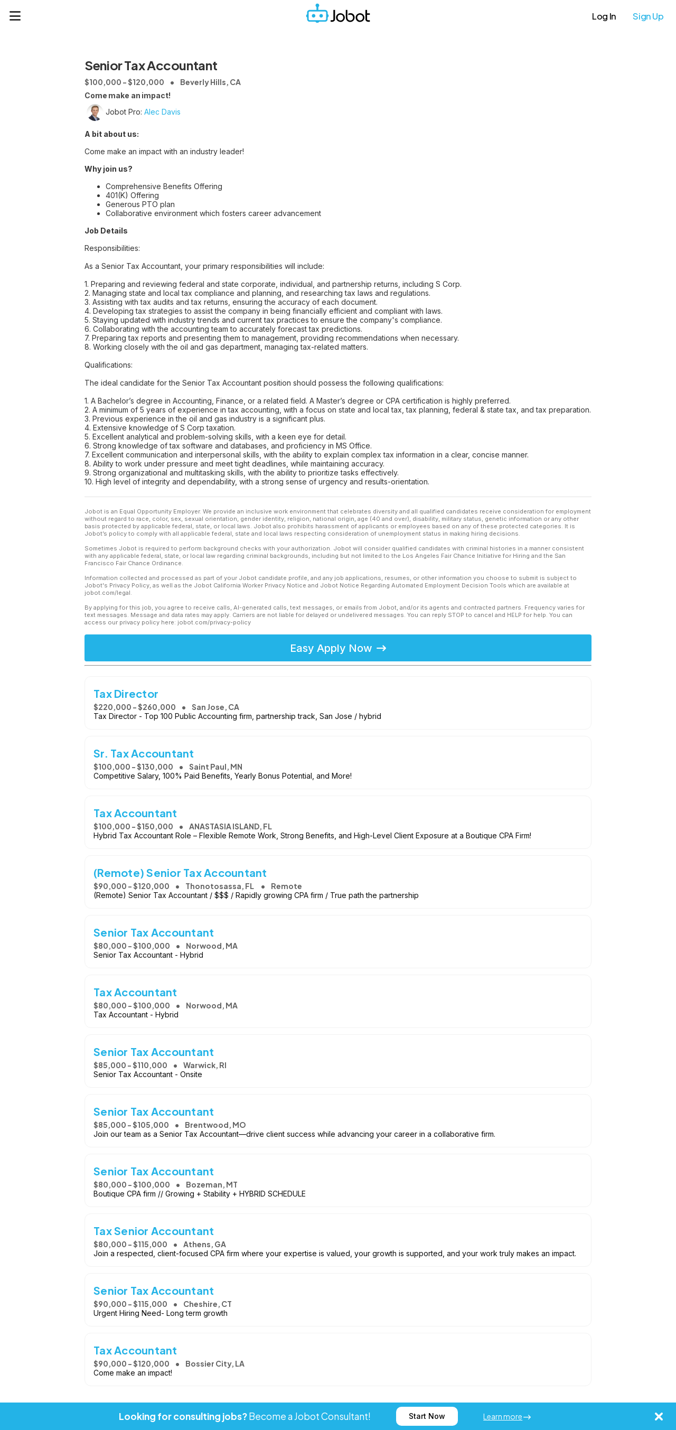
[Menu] (15, 16)
